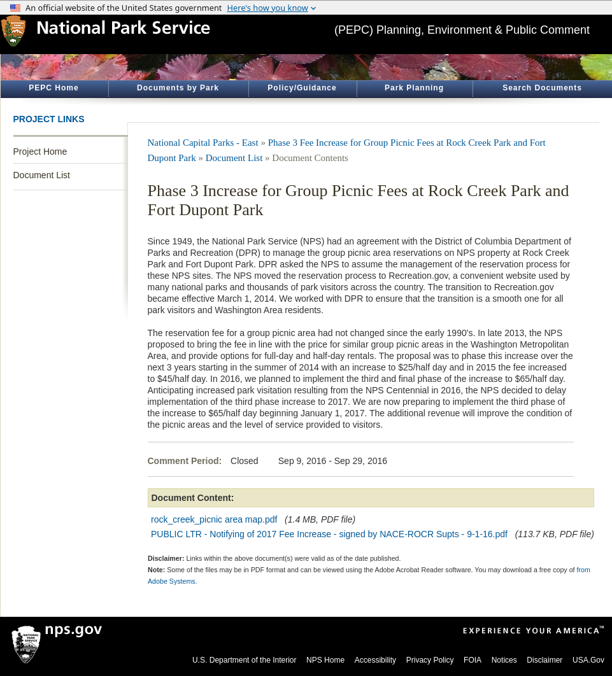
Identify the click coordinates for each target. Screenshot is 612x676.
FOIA (472, 660)
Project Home (40, 151)
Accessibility (375, 660)
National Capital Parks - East (203, 142)
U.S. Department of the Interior (244, 660)
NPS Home (325, 660)
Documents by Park (178, 87)
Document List (41, 175)
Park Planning (414, 87)
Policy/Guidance (301, 87)
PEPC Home (53, 87)
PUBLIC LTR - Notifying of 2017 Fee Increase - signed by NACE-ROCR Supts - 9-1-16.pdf (329, 534)
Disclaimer (544, 660)
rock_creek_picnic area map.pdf (214, 519)
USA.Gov (588, 660)
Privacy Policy (430, 660)
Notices (504, 660)
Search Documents (542, 87)
